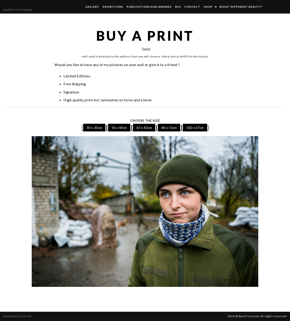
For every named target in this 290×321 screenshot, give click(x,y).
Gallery (92, 6)
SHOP (208, 6)
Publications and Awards (149, 6)
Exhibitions (113, 6)
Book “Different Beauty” (241, 6)
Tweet (146, 48)
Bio (178, 6)
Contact (192, 6)
